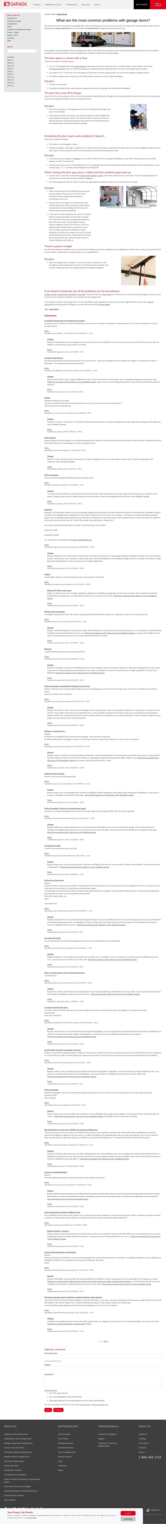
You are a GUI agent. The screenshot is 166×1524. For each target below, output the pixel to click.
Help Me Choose (64, 1456)
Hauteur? (48, 510)
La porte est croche (52, 846)
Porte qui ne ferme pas (54, 880)
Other (9, 41)
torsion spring (79, 66)
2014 (9, 86)
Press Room (144, 1443)
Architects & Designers (107, 1434)
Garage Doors (12, 18)
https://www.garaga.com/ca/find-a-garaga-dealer (66, 1324)
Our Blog (142, 1438)
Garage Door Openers (13, 1470)
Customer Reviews (65, 1447)
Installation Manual (65, 1443)
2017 (9, 77)
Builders (101, 1438)
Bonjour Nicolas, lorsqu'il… (58, 1231)
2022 (9, 63)
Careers (142, 1452)
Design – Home (12, 35)
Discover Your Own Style (14, 1447)
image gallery (104, 304)
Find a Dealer (63, 1438)
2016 (9, 80)
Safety (9, 27)
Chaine (47, 398)
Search (10, 47)
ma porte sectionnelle (53, 358)
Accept (128, 1513)
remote (67, 144)
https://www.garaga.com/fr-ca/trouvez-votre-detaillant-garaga (109, 633)
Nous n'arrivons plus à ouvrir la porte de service (64, 973)
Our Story (142, 1447)
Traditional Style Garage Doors (16, 1434)
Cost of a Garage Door (67, 1452)
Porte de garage (51, 475)
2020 (9, 69)
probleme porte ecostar (54, 774)
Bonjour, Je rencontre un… (55, 731)
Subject (47, 1365)
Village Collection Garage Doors (17, 1456)
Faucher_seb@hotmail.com (81, 540)
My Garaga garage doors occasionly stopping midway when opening (73, 1297)
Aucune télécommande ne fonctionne (60, 1252)
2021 (9, 66)
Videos (61, 1470)
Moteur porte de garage (54, 612)
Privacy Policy (85, 1405)
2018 (9, 74)
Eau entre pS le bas (52, 938)
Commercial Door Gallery (14, 1495)
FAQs (60, 1461)
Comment (48, 1374)
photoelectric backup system (91, 176)
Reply (46, 331)
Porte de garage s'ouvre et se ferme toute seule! (65, 808)
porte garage (50, 438)
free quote (107, 294)
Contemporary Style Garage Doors (18, 1438)
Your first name (50, 1353)
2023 (9, 60)
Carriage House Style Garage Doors (18, 1443)
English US (155, 1510)
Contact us (143, 1434)
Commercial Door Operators (15, 1474)
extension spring (57, 69)
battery (77, 159)
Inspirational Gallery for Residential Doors (20, 1491)
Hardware (10, 38)
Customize (128, 1519)
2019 (9, 72)
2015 (9, 83)
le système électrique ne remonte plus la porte (64, 321)
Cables (47, 574)
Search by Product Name (14, 1461)
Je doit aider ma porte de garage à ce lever (62, 1050)
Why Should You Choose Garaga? (17, 1486)
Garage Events (12, 24)
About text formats (50, 1391)
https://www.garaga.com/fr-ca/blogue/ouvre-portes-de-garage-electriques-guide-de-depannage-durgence (89, 1281)
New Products (10, 1500)
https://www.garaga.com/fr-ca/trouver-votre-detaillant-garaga (71, 382)
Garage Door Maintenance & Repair (19, 30)
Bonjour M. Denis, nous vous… (59, 590)
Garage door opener (14, 21)
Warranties (62, 1465)
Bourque (48, 649)
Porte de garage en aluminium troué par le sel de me (67, 686)
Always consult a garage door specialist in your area (64, 294)
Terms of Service (98, 1405)
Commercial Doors (11, 1465)
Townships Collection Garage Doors (18, 1452)
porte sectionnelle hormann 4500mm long (62, 1212)
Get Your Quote (64, 1434)
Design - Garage (13, 32)
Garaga (50, 339)
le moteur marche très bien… (56, 1007)
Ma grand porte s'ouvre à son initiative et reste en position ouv (71, 1130)
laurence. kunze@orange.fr (55, 1172)
